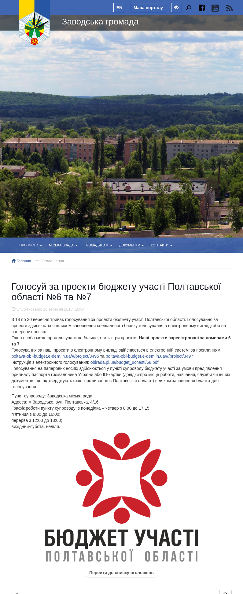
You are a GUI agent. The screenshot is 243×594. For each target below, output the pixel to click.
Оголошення (53, 261)
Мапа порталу (148, 7)
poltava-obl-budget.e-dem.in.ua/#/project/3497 (149, 356)
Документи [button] (131, 245)
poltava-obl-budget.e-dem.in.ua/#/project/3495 (55, 356)
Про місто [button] (31, 245)
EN (119, 7)
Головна (21, 261)
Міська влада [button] (63, 245)
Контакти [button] (162, 245)
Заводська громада (100, 21)
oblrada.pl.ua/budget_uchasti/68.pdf (124, 362)
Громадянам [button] (98, 245)
